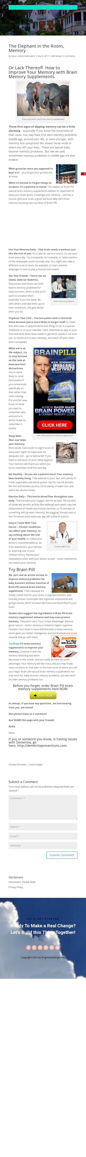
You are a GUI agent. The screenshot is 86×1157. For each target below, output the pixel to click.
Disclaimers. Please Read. (22, 882)
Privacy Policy (16, 887)
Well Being (56, 56)
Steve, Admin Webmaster (23, 56)
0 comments (69, 56)
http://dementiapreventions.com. (42, 745)
